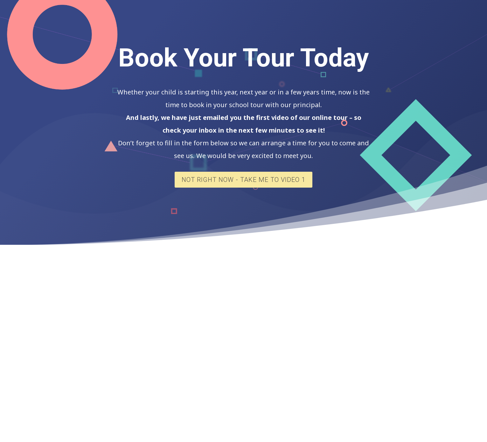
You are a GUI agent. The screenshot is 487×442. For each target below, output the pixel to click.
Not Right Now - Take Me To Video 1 (243, 179)
